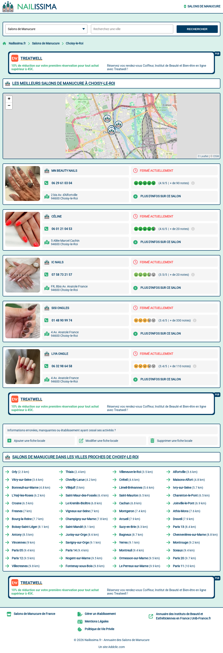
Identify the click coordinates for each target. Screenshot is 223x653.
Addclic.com (116, 647)
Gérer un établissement (100, 614)
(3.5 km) (136, 472)
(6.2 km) (28, 495)
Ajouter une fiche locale (29, 440)
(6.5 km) (134, 495)
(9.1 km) (83, 542)
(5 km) (75, 487)
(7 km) (22, 511)
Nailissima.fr (17, 43)
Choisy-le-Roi (74, 43)
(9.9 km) (139, 566)
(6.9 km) (189, 503)
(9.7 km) (184, 558)
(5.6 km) (136, 487)
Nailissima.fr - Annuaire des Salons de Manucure (116, 640)
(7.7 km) (28, 519)
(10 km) (184, 566)
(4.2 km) (81, 479)
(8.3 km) (133, 527)
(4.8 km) (189, 479)
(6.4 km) (87, 495)
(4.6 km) (129, 479)
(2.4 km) (76, 472)
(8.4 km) (184, 527)
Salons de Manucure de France (34, 614)
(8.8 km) (195, 534)
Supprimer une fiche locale (174, 440)
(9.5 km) (23, 558)
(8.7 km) (131, 534)
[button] (118, 124)
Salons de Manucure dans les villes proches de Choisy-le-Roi (75, 457)
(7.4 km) (132, 511)
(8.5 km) (23, 534)
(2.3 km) (20, 472)
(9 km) (23, 542)
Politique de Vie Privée (99, 629)
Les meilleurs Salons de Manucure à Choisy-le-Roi (63, 83)
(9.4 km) (23, 550)
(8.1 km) (30, 527)
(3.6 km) (185, 472)
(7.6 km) (186, 511)
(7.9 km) (129, 519)
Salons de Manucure (204, 6)
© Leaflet (203, 156)
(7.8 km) (87, 519)
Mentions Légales (96, 621)
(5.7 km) (188, 487)
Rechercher (197, 29)
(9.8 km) (26, 566)
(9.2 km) (186, 542)
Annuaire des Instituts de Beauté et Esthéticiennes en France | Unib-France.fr (183, 616)
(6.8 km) (84, 503)
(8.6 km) (82, 534)
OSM (216, 156)
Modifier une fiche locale (102, 440)
